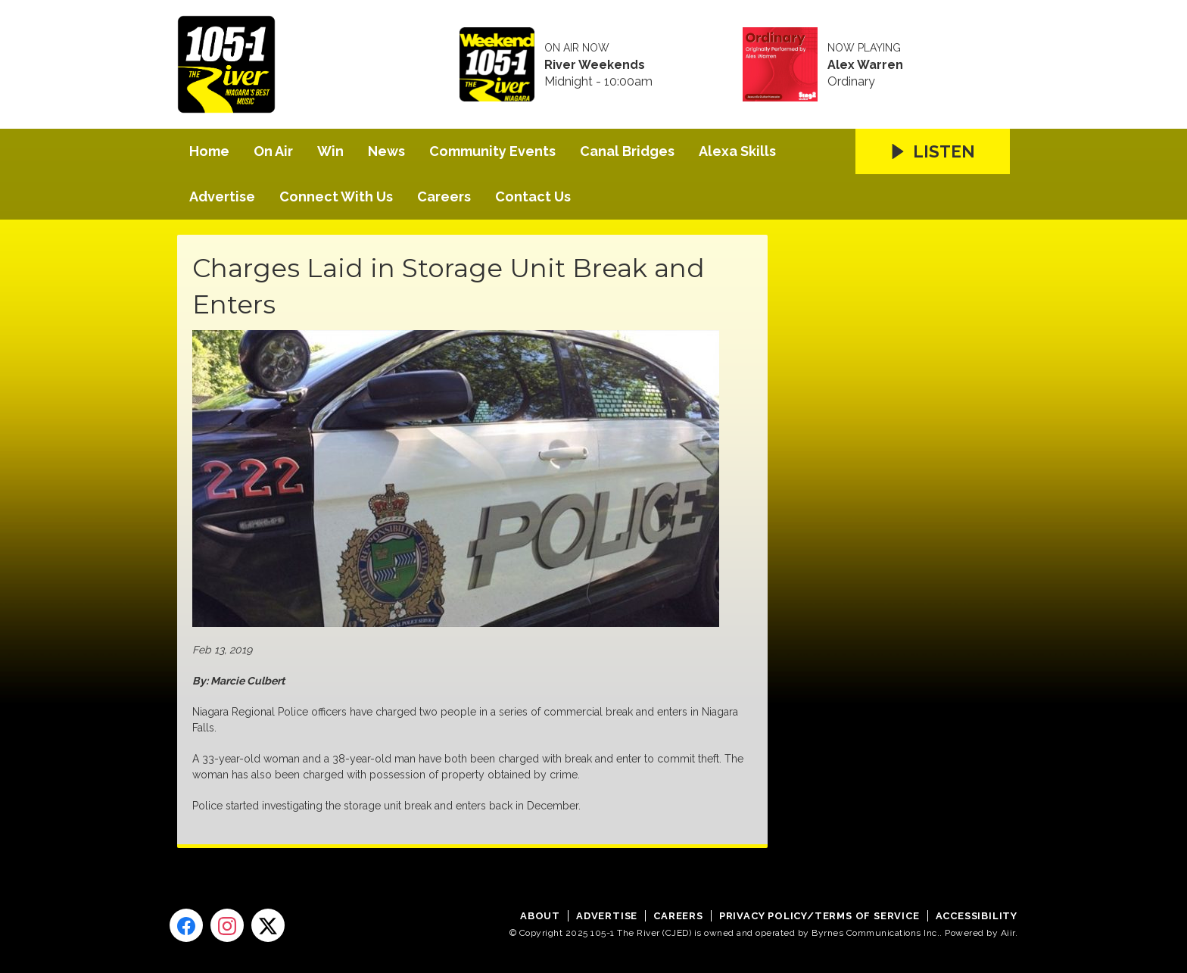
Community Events (492, 151)
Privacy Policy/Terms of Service (819, 916)
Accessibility (976, 916)
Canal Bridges (627, 151)
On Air (273, 151)
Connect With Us (336, 196)
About (540, 916)
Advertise (222, 196)
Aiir (1008, 933)
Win (330, 151)
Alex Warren (865, 65)
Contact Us (533, 196)
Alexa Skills (737, 151)
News (386, 151)
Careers (444, 196)
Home (209, 151)
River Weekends (594, 65)
